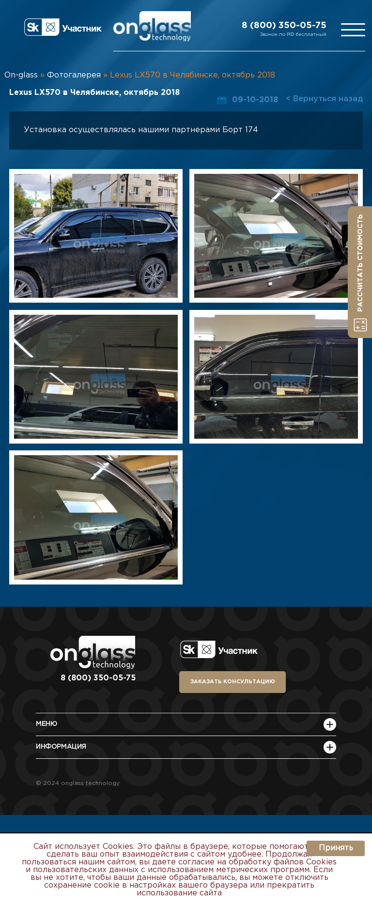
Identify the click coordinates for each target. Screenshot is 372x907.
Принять (336, 848)
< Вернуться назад (324, 99)
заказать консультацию (232, 681)
